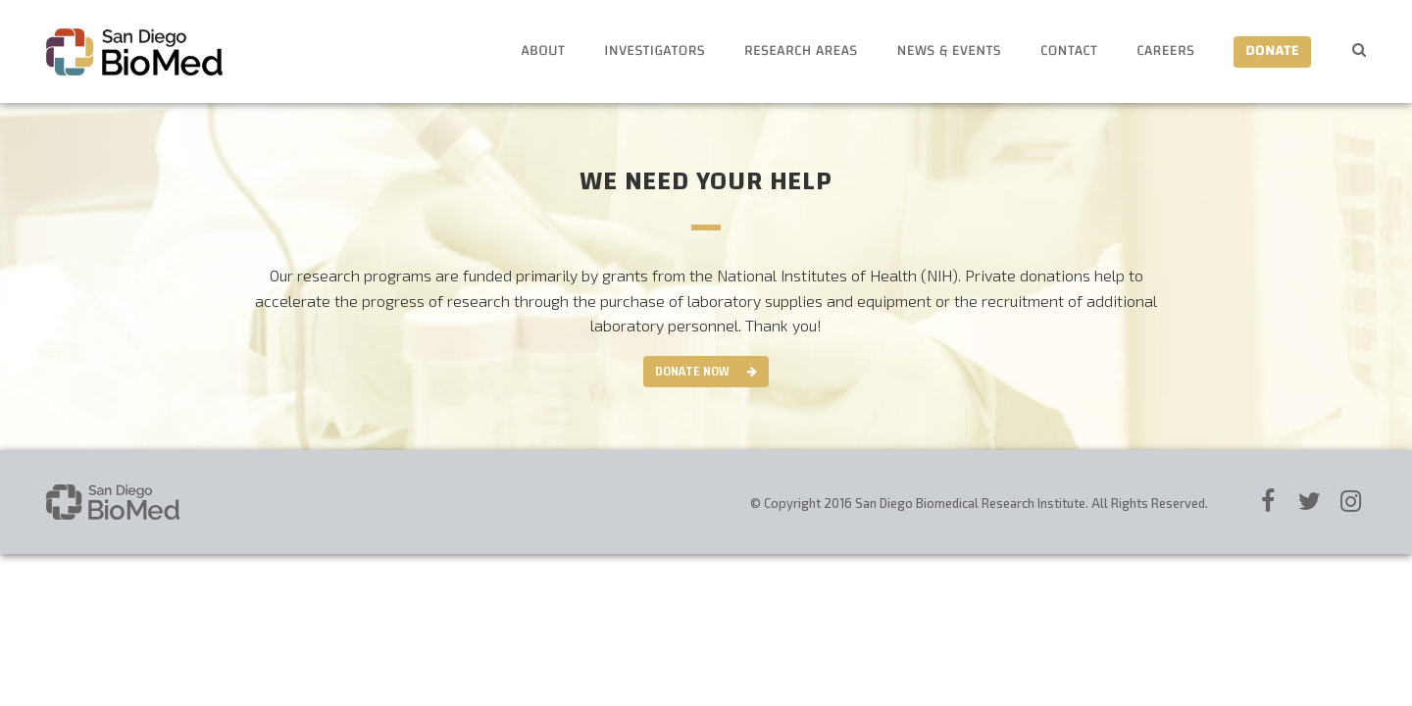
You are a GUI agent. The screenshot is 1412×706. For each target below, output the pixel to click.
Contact (1068, 51)
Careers (1165, 51)
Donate (1272, 51)
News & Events (949, 51)
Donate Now (692, 371)
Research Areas (801, 51)
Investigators (654, 51)
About (543, 51)
